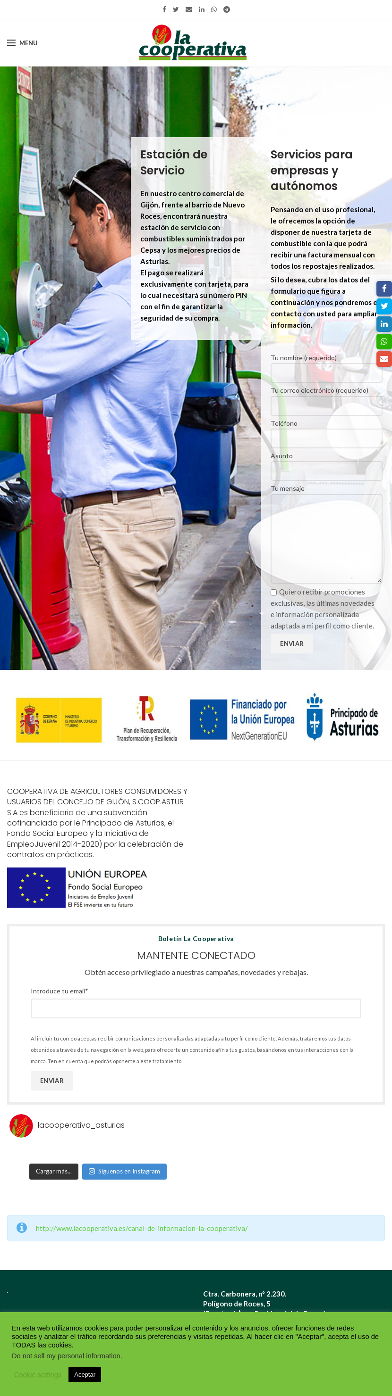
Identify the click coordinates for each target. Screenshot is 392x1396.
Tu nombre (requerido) (327, 365)
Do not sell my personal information (66, 1356)
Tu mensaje (327, 513)
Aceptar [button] (84, 1374)
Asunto (327, 463)
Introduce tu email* (59, 991)
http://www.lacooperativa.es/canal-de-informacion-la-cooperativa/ (142, 1228)
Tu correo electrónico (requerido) (327, 397)
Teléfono (327, 430)
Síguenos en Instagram (124, 1171)
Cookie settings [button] (37, 1375)
